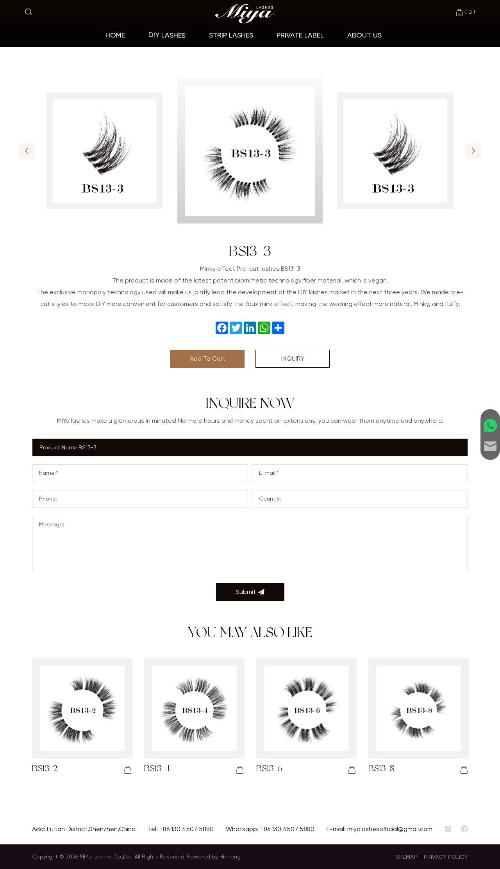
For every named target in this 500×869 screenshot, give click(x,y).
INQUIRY (292, 358)
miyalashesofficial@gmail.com (389, 829)
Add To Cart (207, 358)
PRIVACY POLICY (446, 857)
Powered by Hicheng (214, 856)
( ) (465, 12)
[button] (27, 151)
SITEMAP (406, 857)
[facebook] (464, 829)
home (115, 35)
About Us (364, 35)
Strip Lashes (231, 35)
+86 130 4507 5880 (186, 829)
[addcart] (127, 770)
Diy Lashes (167, 35)
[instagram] (448, 829)
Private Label (300, 35)
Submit (250, 592)
